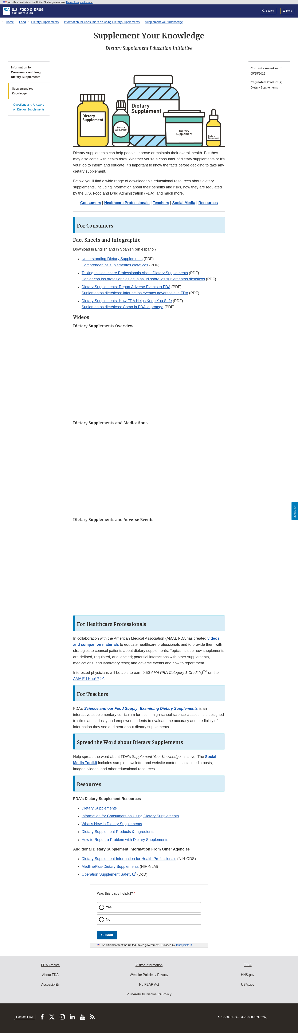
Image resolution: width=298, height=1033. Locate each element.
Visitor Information (149, 965)
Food (22, 22)
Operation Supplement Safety (106, 874)
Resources (208, 203)
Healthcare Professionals (126, 203)
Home (10, 22)
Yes (109, 907)
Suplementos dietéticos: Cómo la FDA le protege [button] (122, 307)
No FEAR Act (149, 984)
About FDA (50, 975)
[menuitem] (269, 72)
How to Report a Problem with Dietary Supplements (125, 840)
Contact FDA (24, 1017)
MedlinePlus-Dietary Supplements (111, 866)
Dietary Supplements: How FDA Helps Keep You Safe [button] (127, 301)
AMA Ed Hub (86, 679)
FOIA (247, 965)
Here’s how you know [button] (79, 2)
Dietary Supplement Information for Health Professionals (129, 859)
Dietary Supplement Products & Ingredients (118, 832)
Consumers (90, 203)
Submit (107, 935)
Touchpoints (182, 945)
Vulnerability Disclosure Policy (149, 994)
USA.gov (247, 984)
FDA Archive (50, 965)
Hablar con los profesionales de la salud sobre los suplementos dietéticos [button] (143, 279)
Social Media (183, 203)
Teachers (161, 203)
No (108, 919)
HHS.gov (247, 975)
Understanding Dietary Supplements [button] (112, 259)
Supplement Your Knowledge (164, 22)
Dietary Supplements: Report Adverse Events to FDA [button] (126, 287)
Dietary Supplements (45, 22)
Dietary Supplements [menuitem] (264, 87)
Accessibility (50, 984)
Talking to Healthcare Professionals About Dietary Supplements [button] (135, 273)
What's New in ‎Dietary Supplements (112, 824)
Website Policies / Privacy (149, 975)
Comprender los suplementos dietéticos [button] (115, 265)
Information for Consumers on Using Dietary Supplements (102, 22)
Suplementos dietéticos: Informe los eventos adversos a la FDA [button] (135, 293)
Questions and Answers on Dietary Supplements (28, 107)
